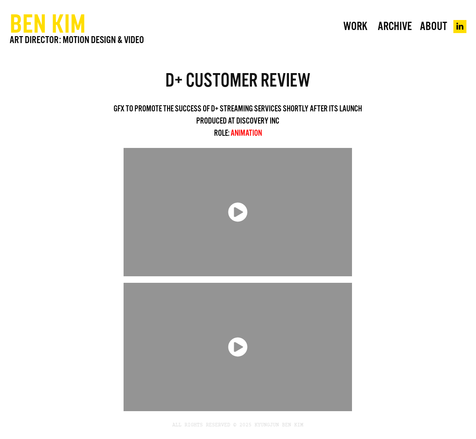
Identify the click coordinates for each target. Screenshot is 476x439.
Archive (395, 26)
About (433, 26)
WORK (355, 26)
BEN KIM (48, 23)
